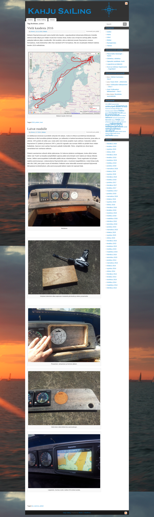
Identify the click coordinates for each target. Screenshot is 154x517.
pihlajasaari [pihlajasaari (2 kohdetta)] (108, 121)
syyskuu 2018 (111, 174)
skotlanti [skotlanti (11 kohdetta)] (110, 131)
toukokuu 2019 (112, 160)
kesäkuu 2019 (111, 157)
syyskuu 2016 (111, 202)
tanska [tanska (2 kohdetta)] (124, 131)
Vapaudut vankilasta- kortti (115, 61)
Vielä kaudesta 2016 (40, 28)
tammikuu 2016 (112, 224)
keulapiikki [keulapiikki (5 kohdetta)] (113, 113)
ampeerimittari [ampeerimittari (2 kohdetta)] (115, 104)
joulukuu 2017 (111, 182)
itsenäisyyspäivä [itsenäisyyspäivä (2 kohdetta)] (109, 110)
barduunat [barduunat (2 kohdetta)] (107, 108)
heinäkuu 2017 (112, 185)
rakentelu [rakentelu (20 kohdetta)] (116, 123)
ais (32, 506)
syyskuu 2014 (111, 268)
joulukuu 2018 (111, 166)
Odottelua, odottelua (113, 58)
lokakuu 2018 (111, 171)
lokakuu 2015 (111, 232)
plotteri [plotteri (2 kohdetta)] (118, 121)
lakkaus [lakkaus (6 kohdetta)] (108, 117)
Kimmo (33, 31)
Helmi (109, 34)
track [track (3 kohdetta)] (114, 133)
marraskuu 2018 (112, 168)
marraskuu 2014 (112, 263)
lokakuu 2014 (111, 266)
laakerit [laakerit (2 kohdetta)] (124, 115)
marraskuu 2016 (112, 196)
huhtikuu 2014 (111, 282)
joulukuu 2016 (111, 193)
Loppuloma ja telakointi (114, 64)
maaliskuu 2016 (112, 218)
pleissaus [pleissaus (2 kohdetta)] (113, 121)
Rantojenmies (111, 43)
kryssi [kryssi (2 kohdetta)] (124, 113)
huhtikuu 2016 (111, 216)
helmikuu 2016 (112, 221)
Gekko (109, 32)
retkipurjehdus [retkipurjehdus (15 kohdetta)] (114, 126)
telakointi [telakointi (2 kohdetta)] (107, 133)
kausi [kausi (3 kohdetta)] (107, 113)
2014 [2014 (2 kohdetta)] (106, 104)
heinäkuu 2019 (112, 155)
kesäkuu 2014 (111, 277)
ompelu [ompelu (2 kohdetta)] (122, 120)
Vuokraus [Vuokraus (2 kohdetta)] (115, 135)
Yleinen (109, 46)
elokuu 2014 (111, 271)
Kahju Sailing (41, 20)
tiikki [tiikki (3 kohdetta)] (111, 133)
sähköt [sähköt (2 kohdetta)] (120, 131)
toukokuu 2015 (112, 246)
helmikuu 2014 (112, 288)
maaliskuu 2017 (112, 191)
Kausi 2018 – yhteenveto (118, 82)
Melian (45, 31)
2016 (33, 122)
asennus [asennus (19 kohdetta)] (121, 106)
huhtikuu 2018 (111, 180)
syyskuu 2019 (111, 149)
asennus (36, 506)
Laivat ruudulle (37, 128)
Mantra (81, 512)
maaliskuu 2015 (112, 252)
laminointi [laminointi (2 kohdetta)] (115, 117)
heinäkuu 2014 (112, 274)
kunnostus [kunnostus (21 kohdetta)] (112, 115)
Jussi (108, 89)
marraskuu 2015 (112, 229)
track (41, 122)
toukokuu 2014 (112, 279)
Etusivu (30, 20)
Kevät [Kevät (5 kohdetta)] (120, 113)
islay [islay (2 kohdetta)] (121, 108)
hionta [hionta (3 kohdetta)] (118, 108)
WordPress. (87, 512)
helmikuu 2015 (112, 254)
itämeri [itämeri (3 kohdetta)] (116, 111)
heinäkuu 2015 (112, 241)
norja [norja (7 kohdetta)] (117, 119)
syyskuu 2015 (111, 235)
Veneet (52, 20)
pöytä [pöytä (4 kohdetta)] (107, 124)
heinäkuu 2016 (112, 207)
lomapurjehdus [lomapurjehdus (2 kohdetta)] (121, 117)
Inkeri (109, 37)
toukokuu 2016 (112, 213)
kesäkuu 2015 (111, 243)
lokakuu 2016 (111, 199)
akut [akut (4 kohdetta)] (109, 104)
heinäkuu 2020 (112, 143)
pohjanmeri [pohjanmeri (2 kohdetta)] (123, 121)
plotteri (37, 122)
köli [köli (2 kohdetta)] (121, 115)
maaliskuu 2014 (112, 285)
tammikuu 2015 (112, 257)
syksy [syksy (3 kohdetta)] (116, 131)
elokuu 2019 (111, 152)
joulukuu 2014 (111, 260)
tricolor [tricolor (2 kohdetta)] (118, 133)
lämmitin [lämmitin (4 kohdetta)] (108, 120)
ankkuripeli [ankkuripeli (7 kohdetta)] (110, 106)
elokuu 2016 (111, 204)
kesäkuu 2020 (111, 146)
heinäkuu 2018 (112, 177)
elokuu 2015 (111, 238)
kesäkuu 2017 (111, 188)
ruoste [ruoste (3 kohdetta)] (125, 127)
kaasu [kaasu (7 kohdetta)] (121, 110)
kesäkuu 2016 (111, 210)
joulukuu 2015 (111, 227)
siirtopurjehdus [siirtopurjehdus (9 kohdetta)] (113, 128)
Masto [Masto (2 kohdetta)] (113, 120)
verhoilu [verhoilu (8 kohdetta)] (109, 135)
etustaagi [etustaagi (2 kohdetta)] (113, 108)
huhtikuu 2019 (111, 163)
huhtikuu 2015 (111, 249)
